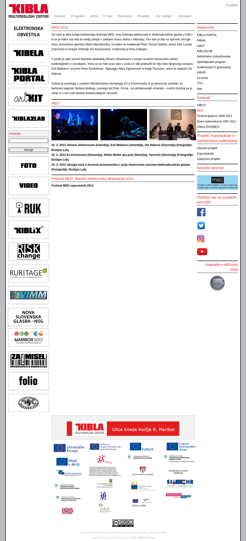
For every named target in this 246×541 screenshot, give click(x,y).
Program (78, 16)
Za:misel (202, 78)
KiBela (201, 40)
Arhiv (94, 16)
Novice (59, 16)
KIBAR (201, 72)
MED (200, 110)
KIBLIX (201, 105)
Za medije (164, 16)
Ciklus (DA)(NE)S (208, 126)
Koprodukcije (205, 153)
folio (199, 89)
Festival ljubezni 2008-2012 (214, 116)
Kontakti (184, 16)
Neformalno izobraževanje (213, 56)
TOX (200, 83)
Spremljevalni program (211, 62)
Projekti (143, 16)
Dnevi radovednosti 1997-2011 (216, 121)
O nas (107, 16)
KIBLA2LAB (204, 51)
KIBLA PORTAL (207, 35)
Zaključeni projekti (208, 159)
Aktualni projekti (207, 148)
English (232, 5)
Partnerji (124, 16)
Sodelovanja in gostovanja (214, 67)
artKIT (201, 46)
